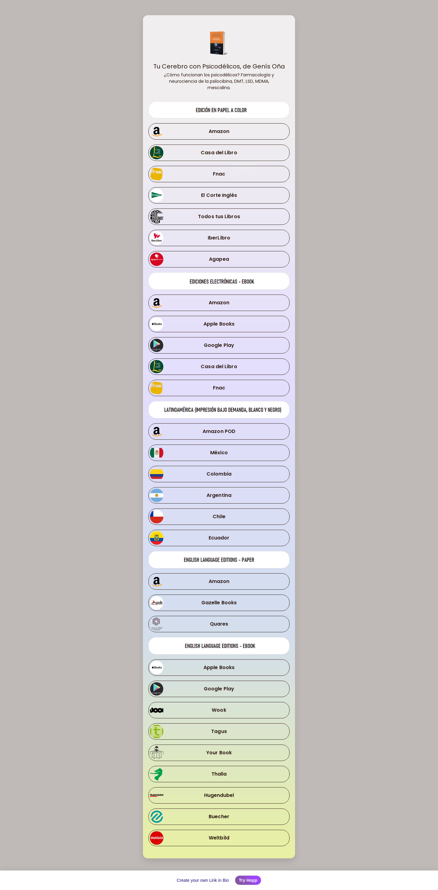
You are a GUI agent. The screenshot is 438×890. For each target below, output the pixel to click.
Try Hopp (248, 880)
